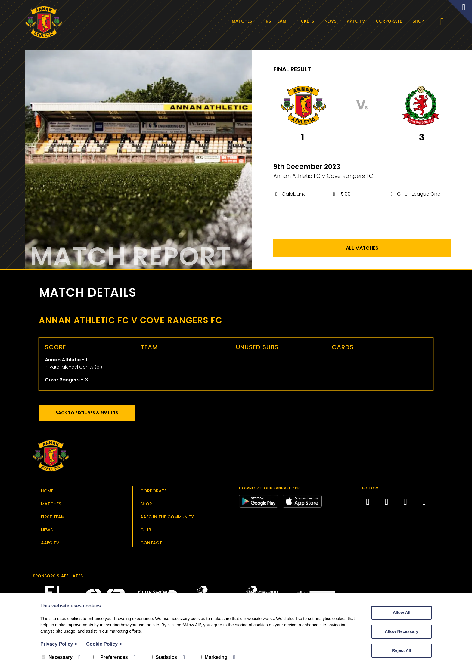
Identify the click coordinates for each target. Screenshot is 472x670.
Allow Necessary (401, 631)
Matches (243, 21)
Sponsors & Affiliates (58, 578)
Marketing (213, 657)
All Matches (362, 249)
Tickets (306, 21)
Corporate (390, 21)
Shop (419, 21)
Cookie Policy (104, 644)
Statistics (163, 657)
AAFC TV (357, 21)
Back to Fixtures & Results (89, 415)
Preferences (110, 657)
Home (47, 493)
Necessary (57, 657)
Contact (151, 545)
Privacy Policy (58, 644)
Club (145, 532)
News (331, 21)
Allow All (402, 612)
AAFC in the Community (167, 519)
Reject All (401, 650)
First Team (275, 21)
